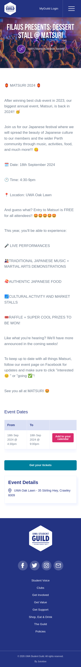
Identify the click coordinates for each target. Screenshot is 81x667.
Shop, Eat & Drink (40, 617)
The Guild (40, 624)
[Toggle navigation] (71, 8)
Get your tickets (40, 465)
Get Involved (40, 595)
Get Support (40, 609)
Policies (40, 631)
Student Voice (41, 580)
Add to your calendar (63, 438)
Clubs (40, 587)
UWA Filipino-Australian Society (40, 48)
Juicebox (42, 661)
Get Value (40, 602)
